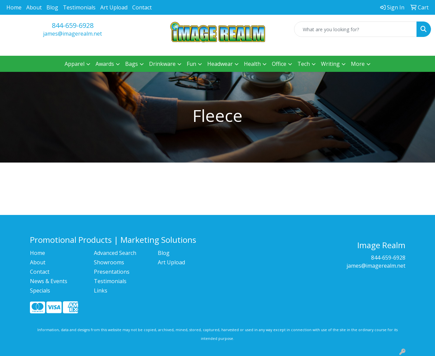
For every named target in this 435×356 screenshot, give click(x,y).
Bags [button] (131, 64)
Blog (52, 7)
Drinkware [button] (162, 64)
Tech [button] (303, 64)
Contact (142, 7)
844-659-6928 (73, 25)
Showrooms (109, 262)
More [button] (358, 64)
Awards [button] (105, 64)
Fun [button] (191, 64)
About (34, 7)
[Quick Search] (355, 29)
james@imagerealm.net (72, 33)
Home (14, 7)
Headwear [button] (220, 64)
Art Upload (114, 7)
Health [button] (252, 64)
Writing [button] (330, 64)
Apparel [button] (74, 64)
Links (100, 290)
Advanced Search (115, 253)
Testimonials (79, 7)
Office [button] (279, 64)
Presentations (112, 271)
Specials (40, 290)
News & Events (48, 281)
